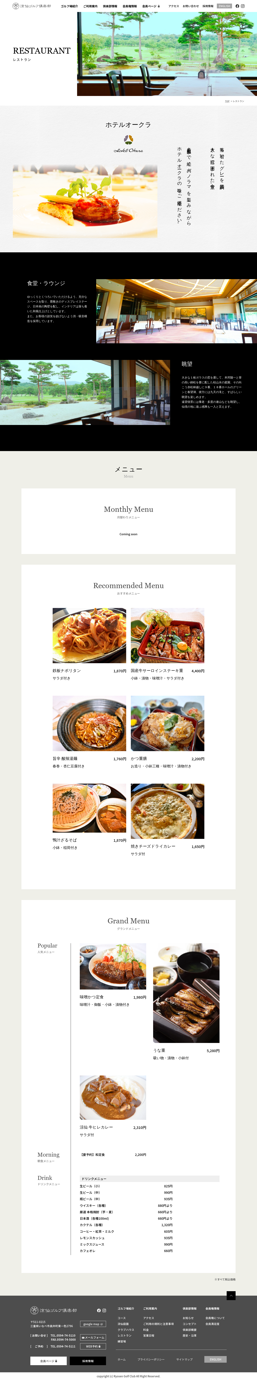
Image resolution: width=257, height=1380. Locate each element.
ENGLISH (224, 6)
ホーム (122, 1359)
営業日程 (148, 1335)
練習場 (122, 1341)
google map (91, 1324)
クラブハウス (126, 1330)
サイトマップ (184, 1359)
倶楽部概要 (190, 1330)
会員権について (215, 1318)
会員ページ (47, 1361)
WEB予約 (92, 1346)
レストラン (125, 1335)
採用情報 (208, 6)
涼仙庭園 (123, 1324)
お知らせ (188, 1318)
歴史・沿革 (190, 1335)
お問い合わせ (191, 6)
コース (122, 1318)
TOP (227, 101)
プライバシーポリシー (151, 1359)
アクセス (173, 6)
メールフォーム (94, 1337)
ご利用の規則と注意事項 (158, 1324)
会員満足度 (212, 1324)
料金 (146, 1330)
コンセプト (190, 1324)
